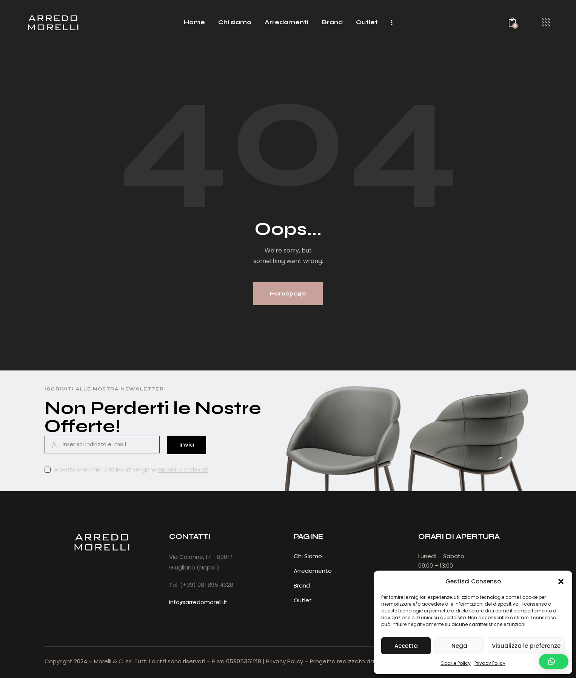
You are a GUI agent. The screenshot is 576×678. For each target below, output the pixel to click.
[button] (561, 581)
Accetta (406, 646)
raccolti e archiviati (183, 470)
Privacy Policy (489, 663)
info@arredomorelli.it (198, 602)
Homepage (288, 293)
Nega (459, 646)
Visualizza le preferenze (526, 646)
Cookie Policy (455, 663)
